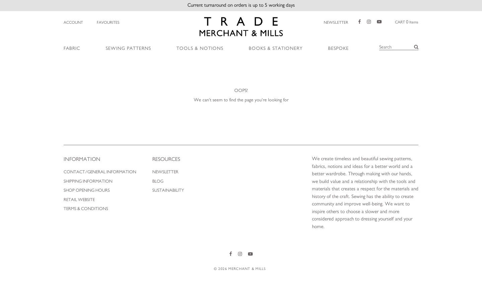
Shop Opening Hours (87, 190)
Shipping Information (88, 181)
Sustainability (168, 190)
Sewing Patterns (128, 48)
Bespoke (338, 48)
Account (73, 22)
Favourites (107, 22)
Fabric (72, 48)
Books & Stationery (276, 48)
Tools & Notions (199, 48)
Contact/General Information (100, 172)
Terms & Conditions (86, 209)
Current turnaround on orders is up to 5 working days (241, 5)
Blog (157, 181)
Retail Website (79, 200)
